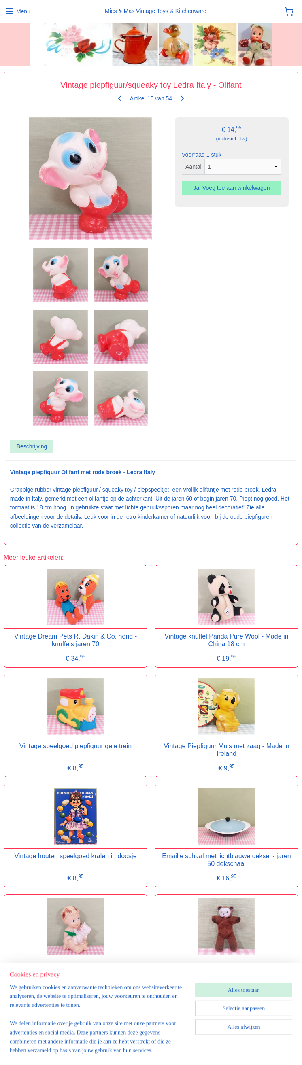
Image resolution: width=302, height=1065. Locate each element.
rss (167, 1050)
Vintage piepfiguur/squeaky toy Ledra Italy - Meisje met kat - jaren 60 (75, 970)
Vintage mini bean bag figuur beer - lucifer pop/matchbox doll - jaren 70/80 (226, 970)
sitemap (152, 1050)
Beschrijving (32, 446)
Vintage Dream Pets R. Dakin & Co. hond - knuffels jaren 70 (75, 640)
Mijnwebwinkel (256, 1050)
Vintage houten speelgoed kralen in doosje (75, 856)
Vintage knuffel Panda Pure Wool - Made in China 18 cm (227, 640)
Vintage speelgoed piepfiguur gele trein (75, 746)
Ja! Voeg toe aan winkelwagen (231, 188)
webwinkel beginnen (193, 1050)
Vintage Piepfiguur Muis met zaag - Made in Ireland (226, 750)
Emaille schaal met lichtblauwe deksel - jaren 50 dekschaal (226, 860)
